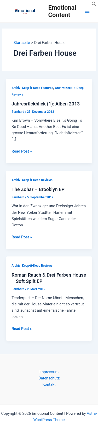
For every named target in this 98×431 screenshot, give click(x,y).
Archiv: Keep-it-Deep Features (32, 88)
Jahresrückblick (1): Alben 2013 (45, 104)
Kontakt (48, 384)
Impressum (49, 372)
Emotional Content (62, 11)
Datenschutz (49, 378)
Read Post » (21, 151)
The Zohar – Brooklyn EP (38, 189)
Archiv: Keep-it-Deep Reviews (32, 180)
